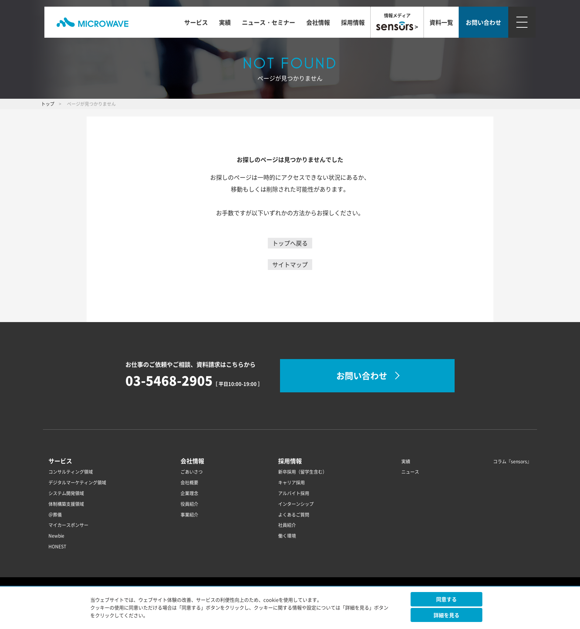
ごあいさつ (192, 472)
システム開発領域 (66, 493)
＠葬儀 (55, 514)
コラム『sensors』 (512, 461)
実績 (225, 22)
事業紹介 (189, 514)
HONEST (57, 546)
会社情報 (318, 22)
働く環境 (287, 535)
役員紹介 (189, 504)
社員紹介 (287, 525)
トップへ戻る (290, 243)
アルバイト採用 (293, 493)
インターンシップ (296, 504)
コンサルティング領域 (70, 472)
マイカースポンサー (68, 525)
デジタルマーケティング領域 (77, 482)
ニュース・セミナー (268, 22)
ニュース (410, 472)
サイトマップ (290, 264)
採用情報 (353, 22)
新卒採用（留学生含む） (302, 472)
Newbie (56, 535)
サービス (196, 22)
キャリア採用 (291, 482)
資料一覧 (441, 22)
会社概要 (189, 482)
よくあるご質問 (293, 514)
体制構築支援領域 (66, 504)
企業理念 (189, 493)
